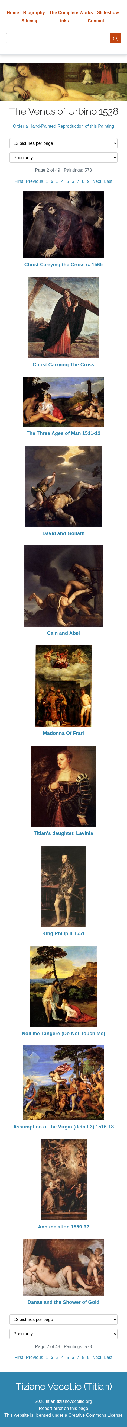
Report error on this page (63, 1408)
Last (108, 181)
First (19, 181)
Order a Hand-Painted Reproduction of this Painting (63, 126)
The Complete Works (71, 12)
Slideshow (108, 12)
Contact (96, 20)
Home (13, 12)
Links (63, 20)
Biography (34, 12)
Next (97, 181)
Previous (34, 181)
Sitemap (29, 20)
